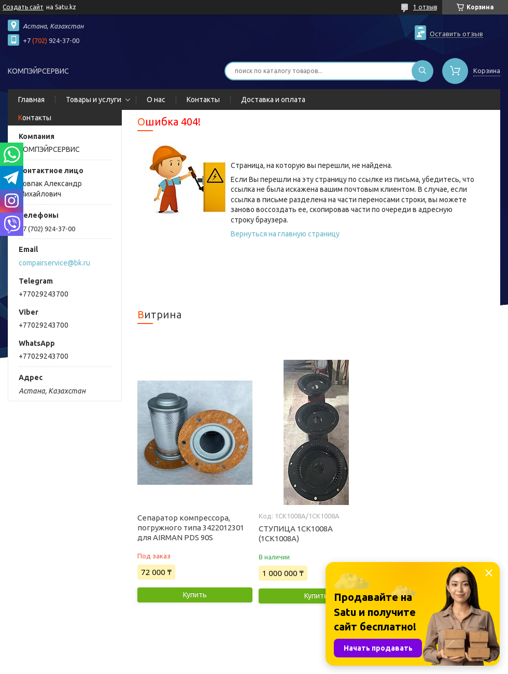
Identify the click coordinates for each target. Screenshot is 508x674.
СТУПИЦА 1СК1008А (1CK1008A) (296, 533)
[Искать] (422, 71)
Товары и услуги (93, 99)
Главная (31, 99)
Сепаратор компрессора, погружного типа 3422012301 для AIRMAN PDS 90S (190, 527)
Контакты (203, 99)
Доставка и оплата (273, 99)
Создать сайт (23, 7)
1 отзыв (425, 7)
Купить (195, 595)
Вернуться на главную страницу (285, 234)
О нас (156, 99)
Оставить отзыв (456, 33)
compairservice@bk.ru (54, 263)
